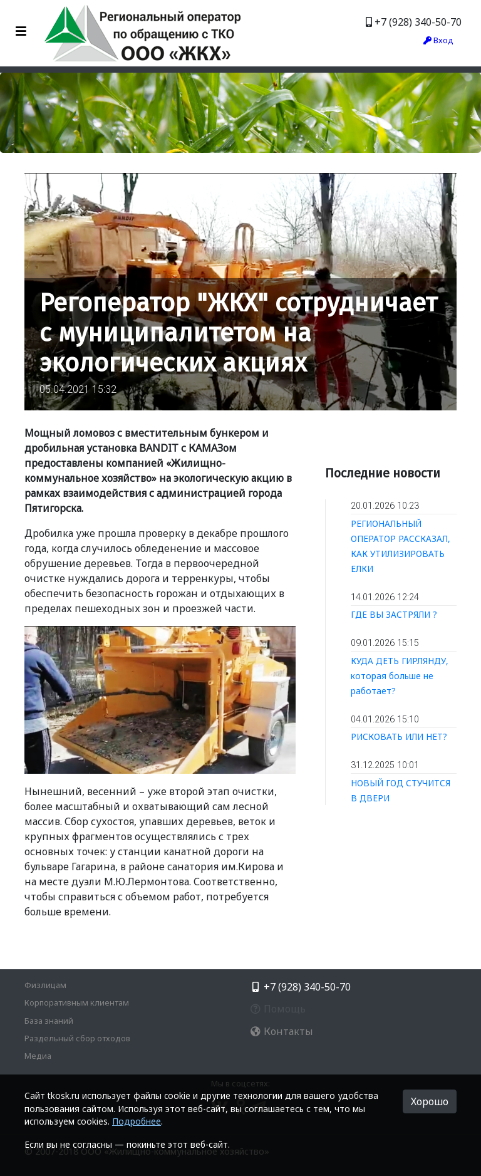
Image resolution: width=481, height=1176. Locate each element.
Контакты (281, 1031)
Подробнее (136, 1121)
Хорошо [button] (429, 1101)
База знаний (48, 1020)
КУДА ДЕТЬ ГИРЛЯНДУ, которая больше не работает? (399, 676)
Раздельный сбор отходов (77, 1038)
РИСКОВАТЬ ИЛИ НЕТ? (399, 736)
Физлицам (45, 985)
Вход (438, 40)
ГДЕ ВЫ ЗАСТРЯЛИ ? (394, 614)
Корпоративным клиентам (76, 1002)
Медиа (37, 1055)
